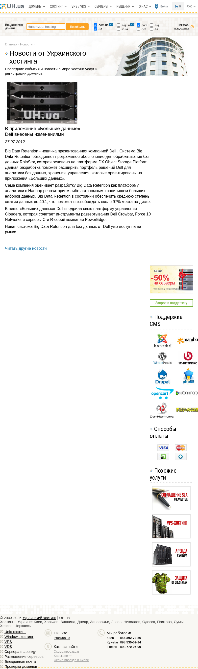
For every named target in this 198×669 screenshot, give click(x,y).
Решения (123, 6)
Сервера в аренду (20, 651)
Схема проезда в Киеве (71, 660)
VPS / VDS (79, 6)
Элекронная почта (20, 661)
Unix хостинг (15, 632)
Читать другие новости (26, 248)
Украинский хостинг (39, 618)
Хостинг (56, 6)
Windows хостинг (18, 636)
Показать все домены (182, 26)
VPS (8, 641)
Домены (35, 6)
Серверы (101, 6)
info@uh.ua (62, 638)
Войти (164, 6)
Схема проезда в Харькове (66, 654)
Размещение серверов (24, 656)
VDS (8, 646)
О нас (143, 6)
